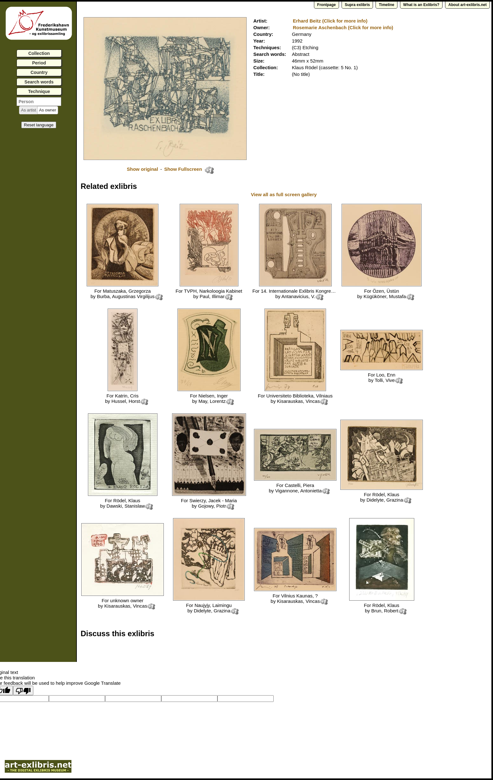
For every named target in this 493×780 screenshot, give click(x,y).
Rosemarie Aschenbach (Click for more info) (343, 27)
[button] (28, 110)
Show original (142, 169)
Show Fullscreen (183, 169)
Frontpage (326, 5)
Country (39, 72)
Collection (39, 53)
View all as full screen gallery (284, 194)
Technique (39, 91)
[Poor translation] (23, 690)
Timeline (386, 5)
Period (39, 62)
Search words (39, 81)
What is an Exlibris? (421, 5)
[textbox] (39, 101)
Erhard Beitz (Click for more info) (330, 20)
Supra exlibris (357, 5)
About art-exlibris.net (467, 5)
